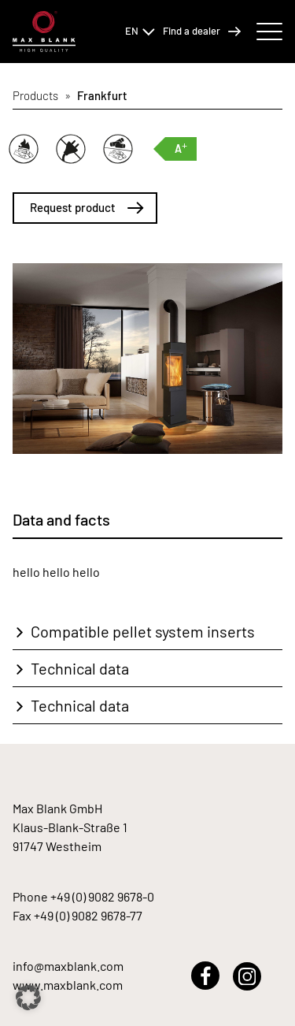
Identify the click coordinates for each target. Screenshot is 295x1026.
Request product (87, 207)
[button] (28, 997)
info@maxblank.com (68, 965)
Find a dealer (202, 31)
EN (140, 30)
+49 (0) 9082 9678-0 (102, 896)
